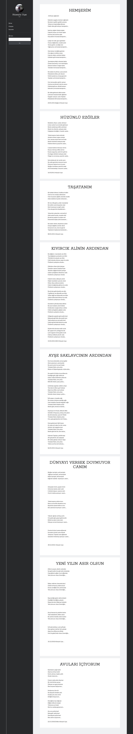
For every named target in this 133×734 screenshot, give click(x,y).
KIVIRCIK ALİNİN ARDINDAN (79, 248)
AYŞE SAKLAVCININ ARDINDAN (79, 355)
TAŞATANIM (80, 187)
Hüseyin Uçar (19, 14)
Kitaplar (11, 26)
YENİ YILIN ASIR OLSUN (80, 563)
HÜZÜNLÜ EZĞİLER (79, 117)
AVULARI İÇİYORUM (80, 664)
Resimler (11, 29)
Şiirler (10, 23)
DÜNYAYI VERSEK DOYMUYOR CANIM (80, 464)
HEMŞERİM (80, 10)
